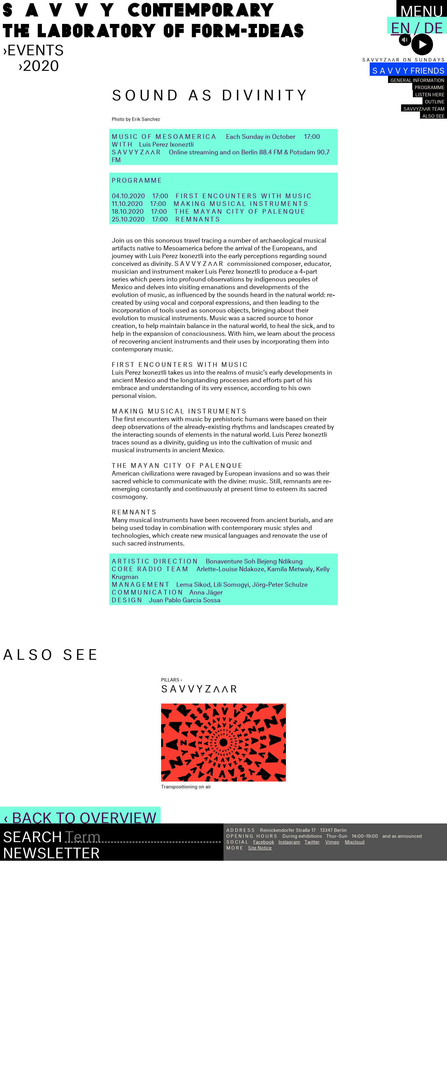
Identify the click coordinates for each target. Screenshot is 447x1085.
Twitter (312, 1064)
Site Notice (260, 1070)
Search (32, 1058)
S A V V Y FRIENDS (408, 69)
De (433, 25)
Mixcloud (354, 1064)
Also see (433, 115)
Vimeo (332, 1064)
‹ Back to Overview (80, 1039)
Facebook (263, 1064)
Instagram (289, 1064)
